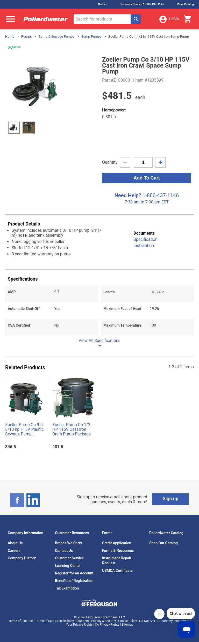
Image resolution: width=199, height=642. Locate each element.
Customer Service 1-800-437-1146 (142, 4)
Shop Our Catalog (163, 543)
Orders (102, 4)
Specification (145, 239)
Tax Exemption (67, 588)
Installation (143, 245)
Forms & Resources (118, 550)
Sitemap (127, 624)
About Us (15, 543)
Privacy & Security (103, 621)
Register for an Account (74, 573)
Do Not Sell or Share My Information (164, 621)
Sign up (171, 498)
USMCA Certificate (117, 570)
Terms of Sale (44, 621)
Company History (22, 558)
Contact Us (64, 550)
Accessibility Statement (72, 621)
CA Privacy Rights (107, 624)
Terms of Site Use (20, 621)
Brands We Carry (68, 543)
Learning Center (68, 566)
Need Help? (128, 195)
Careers (14, 550)
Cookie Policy (127, 621)
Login (169, 19)
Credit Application (116, 543)
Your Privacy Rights (79, 624)
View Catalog (185, 4)
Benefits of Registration (74, 581)
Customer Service (69, 558)
